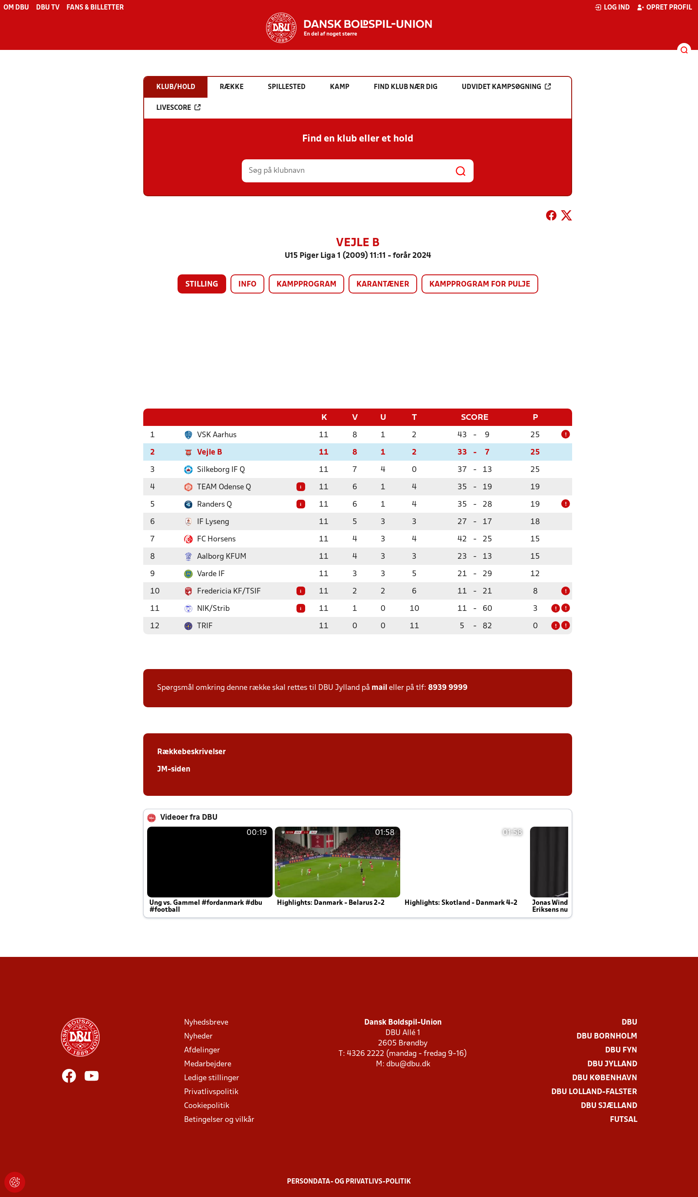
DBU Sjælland (609, 1105)
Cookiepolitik (206, 1105)
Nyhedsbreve (206, 1022)
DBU (629, 1022)
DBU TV (47, 8)
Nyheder (198, 1036)
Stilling (201, 284)
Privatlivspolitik (211, 1091)
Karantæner (382, 284)
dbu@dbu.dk (408, 1064)
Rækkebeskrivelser (191, 751)
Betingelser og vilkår (219, 1119)
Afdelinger (202, 1050)
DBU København (604, 1078)
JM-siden (174, 769)
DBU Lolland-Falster (594, 1091)
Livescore (178, 107)
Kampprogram (306, 284)
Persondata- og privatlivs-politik (349, 1181)
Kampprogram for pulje (479, 284)
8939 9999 (448, 687)
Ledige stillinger (211, 1078)
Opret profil (664, 7)
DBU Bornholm (606, 1036)
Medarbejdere (207, 1064)
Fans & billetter (95, 8)
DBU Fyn (621, 1050)
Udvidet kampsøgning (506, 86)
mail (379, 687)
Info (247, 284)
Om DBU (16, 8)
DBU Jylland (612, 1064)
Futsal (623, 1119)
